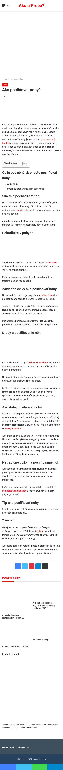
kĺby (40, 531)
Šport (22, 79)
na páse (52, 262)
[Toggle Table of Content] (23, 163)
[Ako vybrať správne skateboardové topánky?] (16, 598)
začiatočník (46, 295)
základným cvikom (38, 362)
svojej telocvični (13, 428)
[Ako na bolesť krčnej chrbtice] (16, 633)
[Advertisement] (31, 44)
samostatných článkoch (14, 490)
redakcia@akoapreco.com (20, 747)
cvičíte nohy (23, 210)
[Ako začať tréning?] (47, 630)
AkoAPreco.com (10, 79)
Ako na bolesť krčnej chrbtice (15, 646)
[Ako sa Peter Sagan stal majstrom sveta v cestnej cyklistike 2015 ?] (47, 592)
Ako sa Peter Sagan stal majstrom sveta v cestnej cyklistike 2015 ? (44, 605)
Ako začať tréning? (41, 639)
